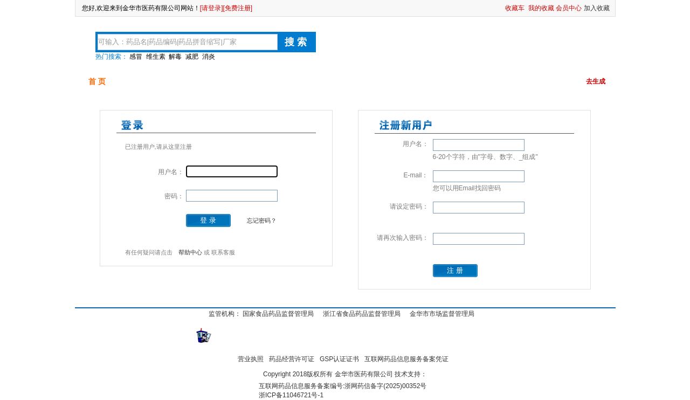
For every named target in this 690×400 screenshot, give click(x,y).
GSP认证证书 (339, 359)
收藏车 (515, 8)
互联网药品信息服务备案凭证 (406, 359)
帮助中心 (190, 252)
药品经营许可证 (291, 359)
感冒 (135, 56)
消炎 (208, 56)
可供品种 (148, 81)
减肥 (191, 56)
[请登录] (211, 8)
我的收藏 (541, 8)
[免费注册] (238, 8)
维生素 (155, 56)
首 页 (97, 81)
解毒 (175, 56)
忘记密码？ (262, 220)
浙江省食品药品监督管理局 (362, 314)
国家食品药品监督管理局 (278, 314)
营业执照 (251, 359)
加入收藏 (597, 8)
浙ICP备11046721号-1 (291, 395)
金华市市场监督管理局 (442, 314)
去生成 (595, 81)
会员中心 (569, 8)
